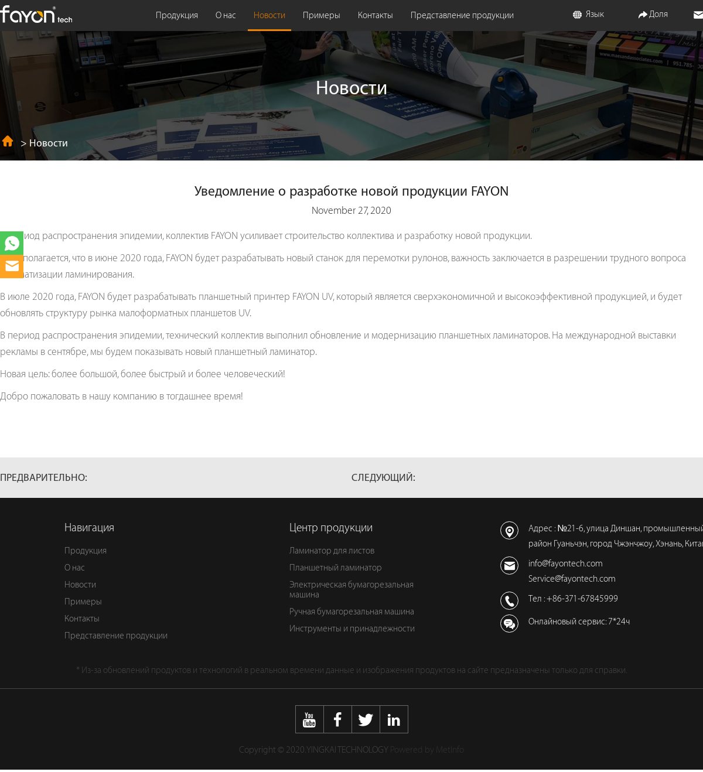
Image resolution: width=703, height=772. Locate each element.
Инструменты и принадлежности (352, 629)
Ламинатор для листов (331, 551)
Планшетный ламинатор (335, 568)
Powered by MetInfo (427, 750)
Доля (653, 14)
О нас (226, 16)
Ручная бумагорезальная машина (351, 612)
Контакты (375, 16)
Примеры (321, 16)
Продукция (177, 16)
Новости (269, 16)
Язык (588, 14)
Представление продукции (462, 16)
